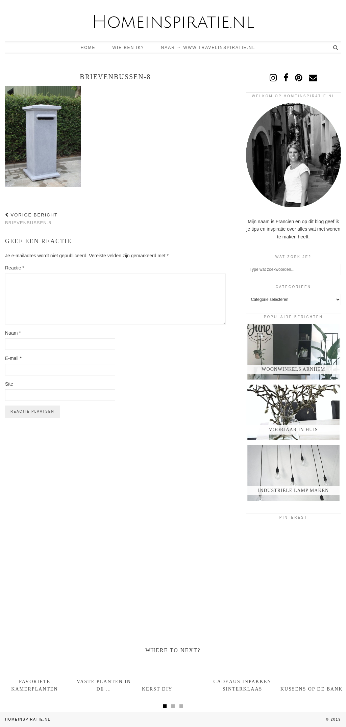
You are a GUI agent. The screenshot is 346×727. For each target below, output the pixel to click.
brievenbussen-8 (31, 218)
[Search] (336, 48)
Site (9, 384)
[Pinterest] (262, 540)
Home (88, 47)
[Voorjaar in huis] (293, 412)
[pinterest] (298, 77)
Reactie (14, 267)
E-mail (13, 358)
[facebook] (285, 77)
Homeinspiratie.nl (173, 22)
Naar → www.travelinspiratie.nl (208, 47)
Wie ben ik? (128, 47)
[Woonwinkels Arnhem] (293, 352)
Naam (13, 333)
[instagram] (273, 77)
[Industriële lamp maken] (293, 473)
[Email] (313, 77)
